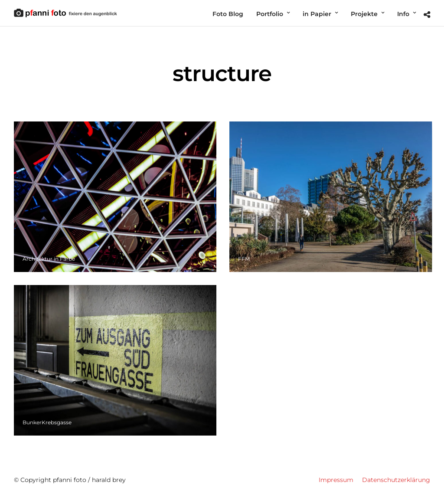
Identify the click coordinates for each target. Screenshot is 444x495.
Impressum (336, 480)
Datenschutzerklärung (396, 480)
